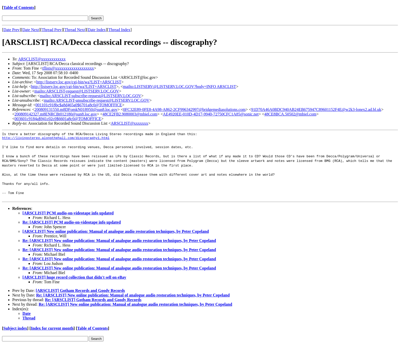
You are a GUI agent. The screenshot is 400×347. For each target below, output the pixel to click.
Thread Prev (52, 30)
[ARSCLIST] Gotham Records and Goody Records (80, 292)
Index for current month (52, 330)
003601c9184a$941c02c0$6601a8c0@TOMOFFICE (58, 119)
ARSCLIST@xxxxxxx (129, 123)
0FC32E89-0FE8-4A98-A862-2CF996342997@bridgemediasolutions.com (184, 109)
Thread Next (75, 30)
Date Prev (11, 30)
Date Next (30, 30)
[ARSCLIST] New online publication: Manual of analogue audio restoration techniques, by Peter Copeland (115, 233)
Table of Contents (18, 7)
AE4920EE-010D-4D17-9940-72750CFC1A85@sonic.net (211, 114)
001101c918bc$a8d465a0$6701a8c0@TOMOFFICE (78, 105)
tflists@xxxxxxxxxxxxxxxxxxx (68, 68)
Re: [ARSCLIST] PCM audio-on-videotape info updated (71, 224)
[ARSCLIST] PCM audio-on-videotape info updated (68, 214)
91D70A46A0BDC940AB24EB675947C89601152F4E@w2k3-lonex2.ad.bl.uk (316, 109)
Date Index (97, 30)
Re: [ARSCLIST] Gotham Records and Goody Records (93, 301)
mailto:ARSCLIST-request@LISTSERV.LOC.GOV (76, 91)
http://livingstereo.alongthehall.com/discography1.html (55, 139)
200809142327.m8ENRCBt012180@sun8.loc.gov (56, 114)
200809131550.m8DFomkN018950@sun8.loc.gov (75, 109)
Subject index (15, 330)
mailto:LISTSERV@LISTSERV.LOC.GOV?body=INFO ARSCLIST (179, 86)
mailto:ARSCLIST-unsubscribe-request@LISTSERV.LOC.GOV (96, 100)
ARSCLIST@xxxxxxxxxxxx (42, 59)
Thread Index (119, 30)
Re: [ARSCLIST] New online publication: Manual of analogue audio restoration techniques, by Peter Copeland (119, 242)
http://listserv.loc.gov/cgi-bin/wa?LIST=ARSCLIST (78, 82)
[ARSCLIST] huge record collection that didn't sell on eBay (74, 279)
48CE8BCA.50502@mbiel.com (290, 114)
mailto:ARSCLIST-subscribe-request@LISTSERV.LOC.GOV (90, 96)
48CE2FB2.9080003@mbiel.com (130, 114)
